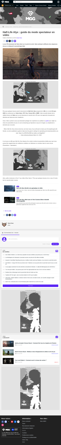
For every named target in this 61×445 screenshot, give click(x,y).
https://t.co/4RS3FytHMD (25, 133)
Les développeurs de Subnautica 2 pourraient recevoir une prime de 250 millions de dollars (24, 257)
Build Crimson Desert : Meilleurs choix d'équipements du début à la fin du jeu (35, 351)
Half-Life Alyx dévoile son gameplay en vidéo (29, 188)
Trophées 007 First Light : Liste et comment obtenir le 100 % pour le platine (21, 275)
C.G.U (24, 430)
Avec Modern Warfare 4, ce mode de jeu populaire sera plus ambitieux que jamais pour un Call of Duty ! (27, 254)
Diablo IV (56, 362)
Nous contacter (26, 421)
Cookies (24, 432)
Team (23, 423)
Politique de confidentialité (29, 437)
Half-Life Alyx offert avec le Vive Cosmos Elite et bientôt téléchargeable (32, 200)
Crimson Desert (54, 353)
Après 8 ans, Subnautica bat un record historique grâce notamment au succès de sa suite (24, 281)
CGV (23, 442)
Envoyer (55, 244)
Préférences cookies (27, 435)
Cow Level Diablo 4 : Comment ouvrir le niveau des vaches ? (30, 360)
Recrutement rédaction (28, 426)
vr (17, 186)
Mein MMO (43, 421)
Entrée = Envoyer (46, 244)
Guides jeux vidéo (8, 26)
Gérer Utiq (25, 439)
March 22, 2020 (37, 135)
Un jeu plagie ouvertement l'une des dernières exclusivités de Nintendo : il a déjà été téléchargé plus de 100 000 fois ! (30, 266)
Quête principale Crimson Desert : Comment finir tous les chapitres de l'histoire (35, 343)
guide (47, 120)
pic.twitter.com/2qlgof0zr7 (38, 133)
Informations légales (27, 428)
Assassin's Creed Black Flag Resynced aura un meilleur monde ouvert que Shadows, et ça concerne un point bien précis (31, 260)
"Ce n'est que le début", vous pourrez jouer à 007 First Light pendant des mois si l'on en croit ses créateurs (27, 269)
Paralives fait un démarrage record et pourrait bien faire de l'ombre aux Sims (21, 272)
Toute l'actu (30, 285)
